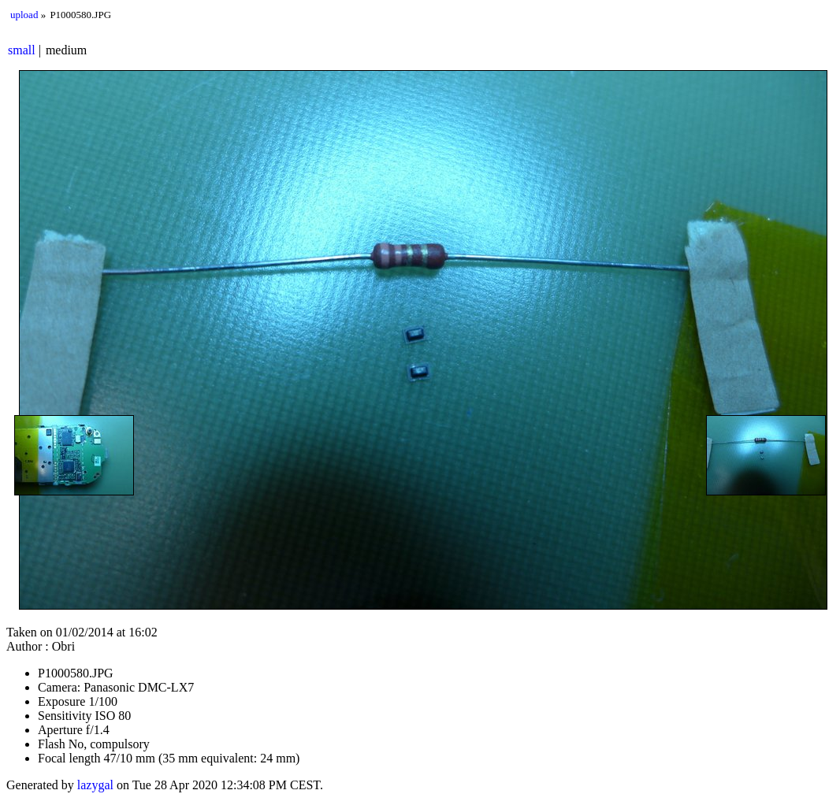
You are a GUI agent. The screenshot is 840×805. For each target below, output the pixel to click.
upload (24, 14)
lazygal (95, 785)
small (21, 50)
